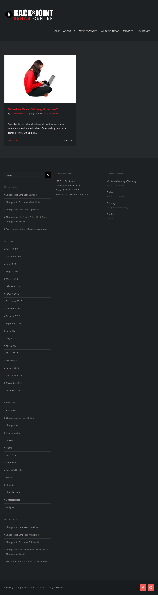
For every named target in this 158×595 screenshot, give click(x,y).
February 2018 (13, 286)
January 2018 (12, 293)
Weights (10, 507)
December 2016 (14, 375)
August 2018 (12, 271)
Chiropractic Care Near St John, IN (22, 209)
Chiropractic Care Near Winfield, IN (23, 202)
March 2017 (12, 353)
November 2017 (14, 308)
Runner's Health (14, 470)
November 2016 (14, 382)
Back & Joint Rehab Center (33, 587)
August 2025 (12, 249)
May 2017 (11, 338)
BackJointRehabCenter (19, 113)
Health (55, 113)
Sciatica (9, 477)
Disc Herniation (13, 432)
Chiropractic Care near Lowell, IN (22, 194)
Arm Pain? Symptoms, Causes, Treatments (26, 228)
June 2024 (11, 264)
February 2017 (13, 360)
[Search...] (24, 175)
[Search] (48, 175)
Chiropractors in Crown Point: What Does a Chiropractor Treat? (27, 219)
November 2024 (14, 256)
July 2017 (10, 330)
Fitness (9, 440)
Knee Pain (11, 455)
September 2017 (14, 323)
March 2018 (12, 278)
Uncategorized (13, 499)
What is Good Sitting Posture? (33, 109)
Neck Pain (11, 462)
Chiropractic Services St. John (20, 417)
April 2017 (11, 345)
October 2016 (13, 390)
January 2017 (12, 368)
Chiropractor (12, 425)
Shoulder (10, 484)
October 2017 (13, 316)
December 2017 (14, 301)
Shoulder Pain (13, 492)
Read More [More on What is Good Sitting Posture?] (12, 140)
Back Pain (48, 113)
